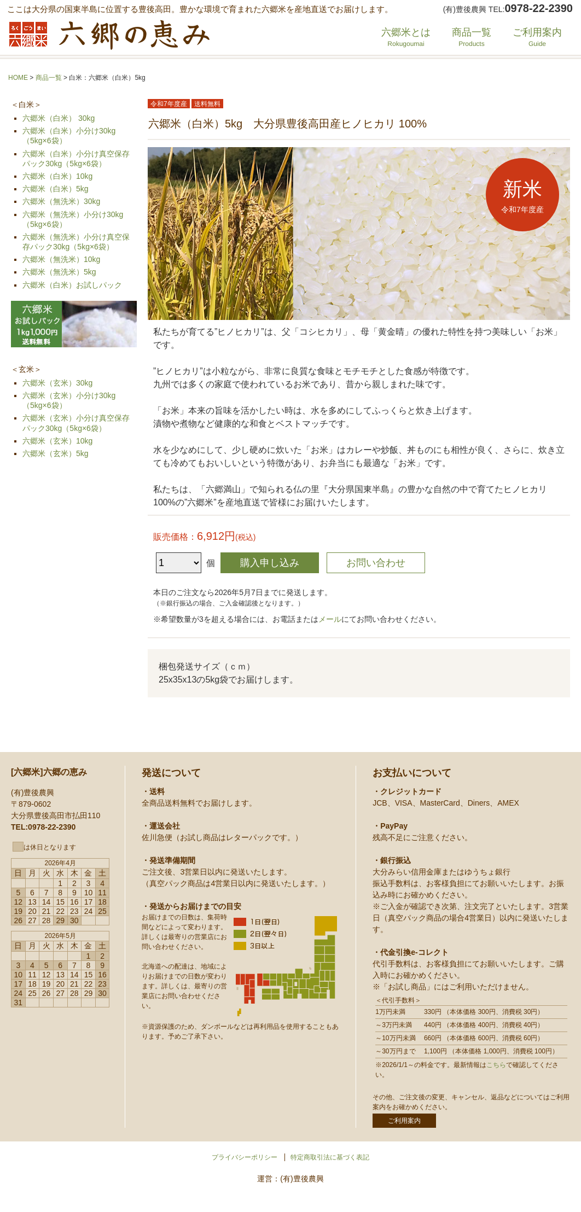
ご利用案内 (537, 37)
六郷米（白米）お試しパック (72, 285)
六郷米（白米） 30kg (58, 118)
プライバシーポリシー (244, 1157)
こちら (496, 1065)
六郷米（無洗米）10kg (61, 259)
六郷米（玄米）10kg (57, 440)
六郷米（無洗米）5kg (59, 271)
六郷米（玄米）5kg (55, 453)
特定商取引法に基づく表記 (329, 1157)
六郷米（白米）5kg (55, 188)
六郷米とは (406, 37)
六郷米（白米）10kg (57, 176)
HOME (18, 77)
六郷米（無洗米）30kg (61, 201)
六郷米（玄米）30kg (57, 382)
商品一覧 (471, 37)
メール (329, 619)
